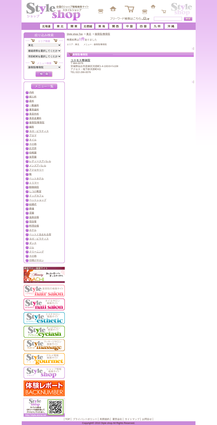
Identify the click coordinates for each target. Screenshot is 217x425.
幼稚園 (33, 152)
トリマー (34, 182)
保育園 (33, 157)
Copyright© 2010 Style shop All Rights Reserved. (108, 423)
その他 (33, 144)
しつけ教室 (35, 191)
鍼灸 (31, 126)
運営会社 (117, 419)
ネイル (33, 139)
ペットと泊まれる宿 (40, 234)
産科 (31, 101)
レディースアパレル (40, 161)
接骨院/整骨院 (102, 34)
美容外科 (34, 113)
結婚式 (33, 204)
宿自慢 (33, 221)
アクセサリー (36, 169)
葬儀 (31, 208)
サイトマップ (132, 419)
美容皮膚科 (35, 118)
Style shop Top (75, 34)
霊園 (31, 212)
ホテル (33, 230)
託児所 (33, 148)
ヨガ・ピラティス (39, 131)
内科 (31, 92)
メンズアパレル (37, 165)
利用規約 (105, 419)
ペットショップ (37, 200)
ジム (31, 247)
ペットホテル (36, 178)
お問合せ (147, 419)
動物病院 (34, 187)
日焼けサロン (36, 260)
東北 (88, 34)
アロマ (33, 135)
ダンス (33, 243)
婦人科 (33, 96)
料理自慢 (34, 225)
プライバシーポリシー (85, 419)
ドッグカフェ (36, 195)
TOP (67, 419)
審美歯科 (34, 109)
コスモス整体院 (80, 60)
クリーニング (36, 251)
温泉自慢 (34, 217)
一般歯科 (34, 105)
